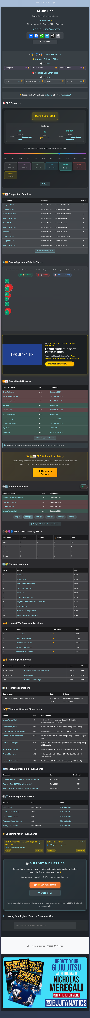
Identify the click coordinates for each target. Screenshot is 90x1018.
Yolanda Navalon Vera (25, 602)
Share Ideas (45, 899)
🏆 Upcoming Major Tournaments (20, 839)
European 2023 (8, 239)
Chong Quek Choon (10, 821)
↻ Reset (45, 187)
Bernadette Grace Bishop (26, 589)
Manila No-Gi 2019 (56, 436)
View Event (39, 856)
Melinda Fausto (22, 611)
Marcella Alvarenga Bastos (26, 616)
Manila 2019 (54, 432)
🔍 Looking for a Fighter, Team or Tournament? (27, 922)
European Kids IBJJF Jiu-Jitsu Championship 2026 (21, 784)
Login (55, 3)
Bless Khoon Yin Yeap (11, 817)
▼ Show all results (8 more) (45, 254)
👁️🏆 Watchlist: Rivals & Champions (22, 714)
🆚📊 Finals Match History (16, 385)
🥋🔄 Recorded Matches (15, 491)
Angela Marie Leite (9, 759)
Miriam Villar (7, 414)
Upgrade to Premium (45, 477)
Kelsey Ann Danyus (10, 831)
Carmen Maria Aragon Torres (27, 620)
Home (35, 3)
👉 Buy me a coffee (45, 891)
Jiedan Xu (6, 409)
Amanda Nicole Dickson (24, 657)
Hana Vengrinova (9, 405)
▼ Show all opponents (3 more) (45, 442)
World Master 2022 (9, 248)
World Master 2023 (9, 230)
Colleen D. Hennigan (10, 748)
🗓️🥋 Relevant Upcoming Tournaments (23, 774)
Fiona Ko (20, 580)
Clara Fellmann (8, 396)
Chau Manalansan (9, 427)
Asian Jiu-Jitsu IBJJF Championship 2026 (17, 789)
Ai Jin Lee (20, 598)
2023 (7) (61, 521)
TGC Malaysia (43, 21)
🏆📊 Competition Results (16, 197)
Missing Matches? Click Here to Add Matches (45, 528)
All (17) (17, 521)
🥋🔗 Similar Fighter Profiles (18, 801)
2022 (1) (72, 521)
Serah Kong (28, 680)
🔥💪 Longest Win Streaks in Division (22, 628)
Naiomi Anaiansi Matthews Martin (36, 675)
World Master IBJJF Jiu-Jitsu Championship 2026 (20, 793)
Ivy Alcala (6, 432)
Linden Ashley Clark (10, 515)
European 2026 (8, 208)
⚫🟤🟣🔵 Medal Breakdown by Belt (22, 536)
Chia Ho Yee (7, 812)
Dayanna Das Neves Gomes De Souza (31, 607)
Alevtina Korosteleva (10, 506)
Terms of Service (38, 952)
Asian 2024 (7, 226)
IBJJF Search (45, 3)
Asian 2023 (7, 235)
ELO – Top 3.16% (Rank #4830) (45, 31)
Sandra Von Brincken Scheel (13, 502)
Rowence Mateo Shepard (12, 826)
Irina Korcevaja (8, 423)
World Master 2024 (9, 221)
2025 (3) (39, 521)
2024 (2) (50, 521)
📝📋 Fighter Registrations (17, 693)
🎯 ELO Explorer (11, 105)
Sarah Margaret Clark (10, 400)
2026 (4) (28, 521)
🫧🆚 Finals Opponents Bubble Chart (22, 266)
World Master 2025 (9, 217)
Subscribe (45, 43)
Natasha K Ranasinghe (24, 648)
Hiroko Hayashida (9, 418)
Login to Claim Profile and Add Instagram (45, 17)
